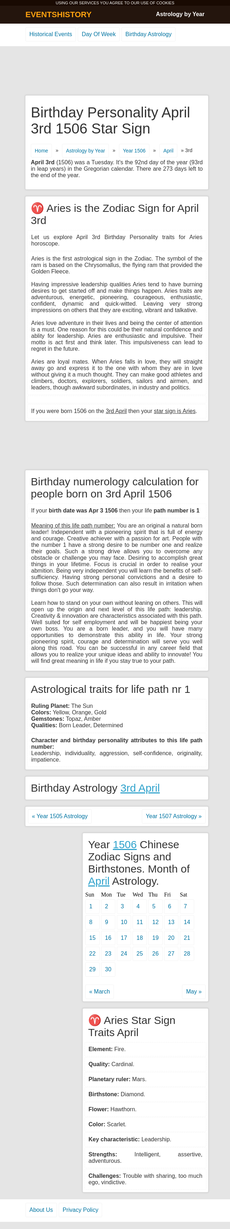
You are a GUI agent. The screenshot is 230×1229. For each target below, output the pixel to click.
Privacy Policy (81, 1210)
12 (155, 922)
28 (187, 954)
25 (139, 954)
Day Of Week (99, 34)
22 (92, 954)
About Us (41, 1210)
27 (171, 954)
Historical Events (50, 34)
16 (108, 938)
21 (187, 938)
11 (139, 922)
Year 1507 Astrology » (174, 816)
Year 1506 (134, 151)
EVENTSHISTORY (58, 14)
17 (124, 938)
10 (124, 922)
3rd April (140, 788)
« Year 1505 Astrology (60, 816)
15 (92, 938)
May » (194, 991)
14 (187, 922)
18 (139, 938)
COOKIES (165, 3)
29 (92, 969)
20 (171, 938)
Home (41, 151)
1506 (125, 844)
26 (155, 954)
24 (124, 954)
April (168, 151)
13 (171, 922)
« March (99, 991)
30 (108, 969)
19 (155, 938)
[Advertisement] (115, 71)
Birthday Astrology (148, 34)
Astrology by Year (180, 14)
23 (108, 954)
